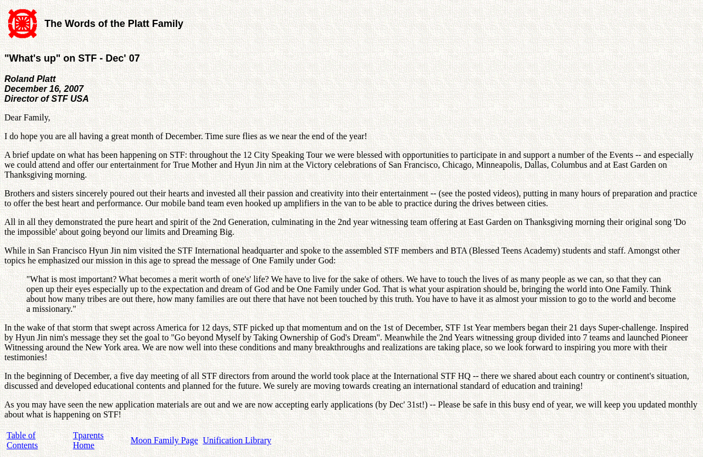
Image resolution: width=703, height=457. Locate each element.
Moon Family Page (164, 440)
